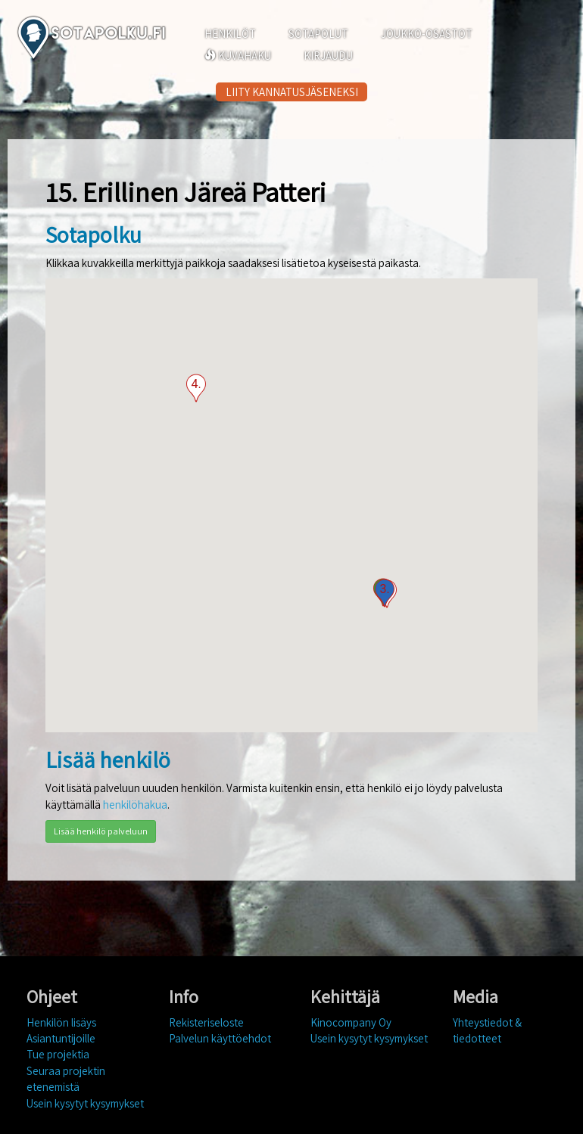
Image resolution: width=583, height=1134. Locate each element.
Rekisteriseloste (206, 1022)
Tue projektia (57, 1054)
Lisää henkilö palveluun (101, 831)
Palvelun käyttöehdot (220, 1038)
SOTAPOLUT (318, 33)
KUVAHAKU (237, 55)
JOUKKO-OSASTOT (426, 33)
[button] (384, 593)
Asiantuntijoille (60, 1038)
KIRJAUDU (328, 55)
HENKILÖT (230, 33)
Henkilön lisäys (61, 1022)
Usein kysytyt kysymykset (85, 1103)
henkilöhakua (135, 804)
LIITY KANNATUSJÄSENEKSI (292, 92)
